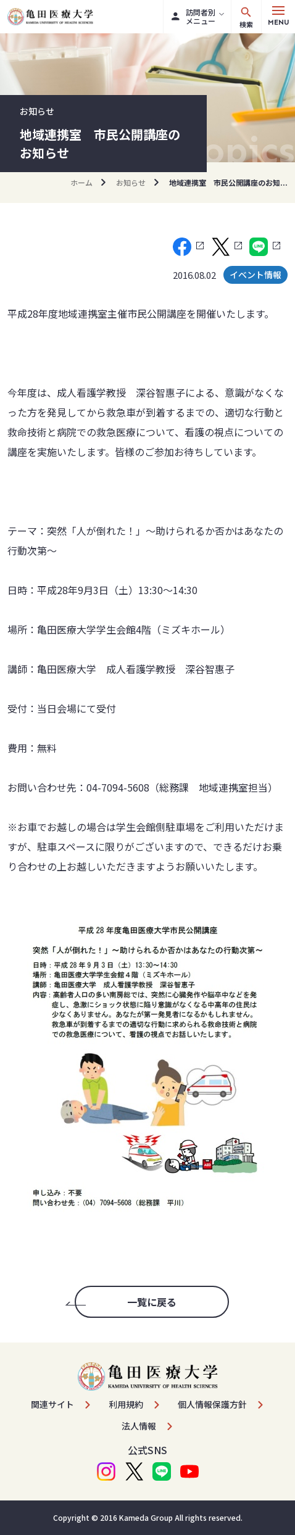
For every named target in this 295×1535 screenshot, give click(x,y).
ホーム (81, 182)
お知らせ (131, 182)
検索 (246, 17)
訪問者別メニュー (192, 16)
